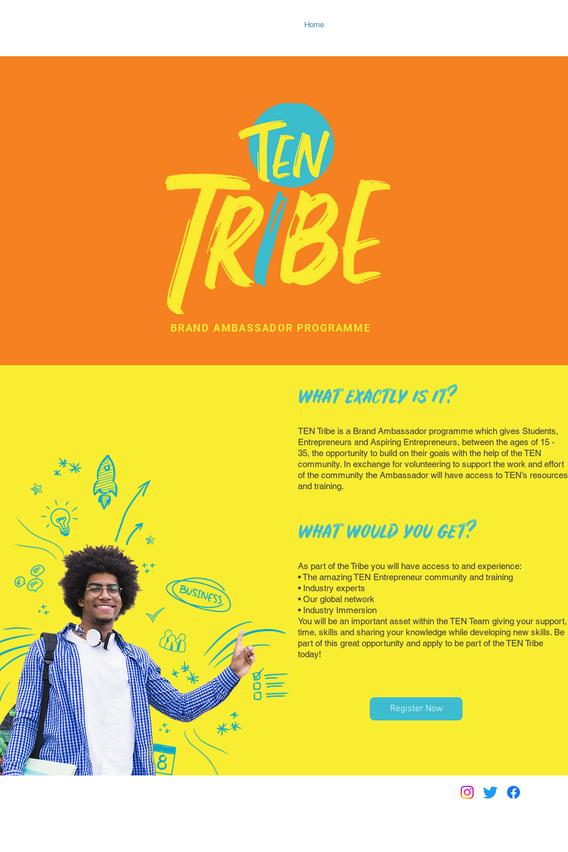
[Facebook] (513, 792)
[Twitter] (490, 792)
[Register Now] (416, 708)
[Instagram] (467, 792)
